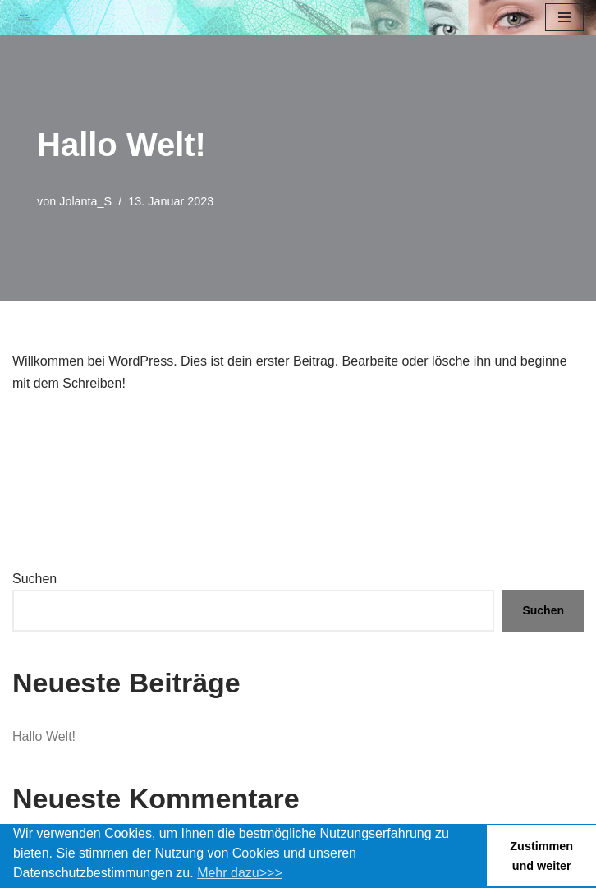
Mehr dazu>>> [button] (239, 873)
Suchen (34, 579)
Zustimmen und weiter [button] (541, 856)
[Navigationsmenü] (564, 17)
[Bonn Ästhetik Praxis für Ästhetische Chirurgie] (25, 17)
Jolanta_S (85, 201)
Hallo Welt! (44, 736)
